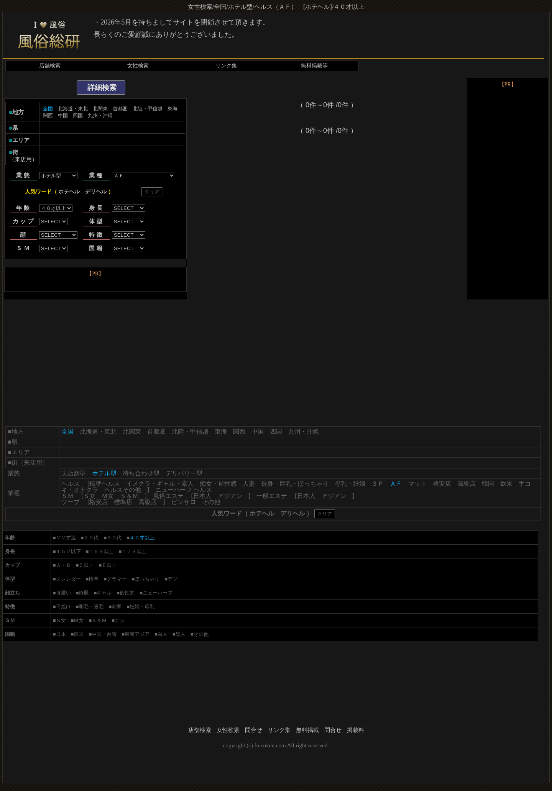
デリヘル (96, 192)
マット (417, 483)
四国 (78, 115)
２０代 (91, 537)
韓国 (488, 483)
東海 (172, 108)
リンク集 (226, 66)
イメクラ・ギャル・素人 (160, 483)
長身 (267, 483)
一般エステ (271, 496)
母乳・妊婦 (350, 483)
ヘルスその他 (122, 489)
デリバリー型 (184, 473)
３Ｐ (377, 483)
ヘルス (70, 483)
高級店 (466, 483)
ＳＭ (67, 496)
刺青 (117, 606)
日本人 (202, 496)
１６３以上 (101, 551)
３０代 (114, 537)
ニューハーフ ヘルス (183, 489)
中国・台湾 (104, 634)
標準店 (123, 502)
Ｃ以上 (86, 565)
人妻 (249, 483)
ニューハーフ (157, 593)
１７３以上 (134, 551)
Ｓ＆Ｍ (129, 496)
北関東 (100, 108)
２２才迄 (66, 537)
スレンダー (68, 579)
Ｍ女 (108, 496)
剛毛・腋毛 (91, 606)
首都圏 (120, 108)
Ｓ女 (89, 496)
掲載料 (355, 730)
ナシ (120, 620)
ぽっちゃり (147, 579)
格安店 (442, 483)
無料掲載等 (314, 66)
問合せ (253, 730)
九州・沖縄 (100, 115)
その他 (211, 502)
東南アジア (137, 634)
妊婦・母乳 (142, 606)
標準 (94, 579)
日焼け (63, 606)
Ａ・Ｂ (63, 565)
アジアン (230, 496)
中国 (63, 115)
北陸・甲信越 (148, 108)
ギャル (104, 593)
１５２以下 (68, 551)
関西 (48, 115)
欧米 (506, 483)
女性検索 (138, 66)
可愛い (63, 593)
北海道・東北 (73, 108)
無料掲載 (307, 730)
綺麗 (84, 593)
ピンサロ (183, 502)
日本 (61, 634)
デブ (172, 579)
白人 (163, 634)
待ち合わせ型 (141, 473)
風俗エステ (168, 496)
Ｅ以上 (109, 565)
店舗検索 (50, 66)
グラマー (117, 579)
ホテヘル (69, 192)
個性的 (127, 593)
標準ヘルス (104, 483)
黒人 (181, 634)
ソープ (70, 502)
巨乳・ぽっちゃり (304, 483)
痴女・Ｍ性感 (218, 483)
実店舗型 (73, 473)
